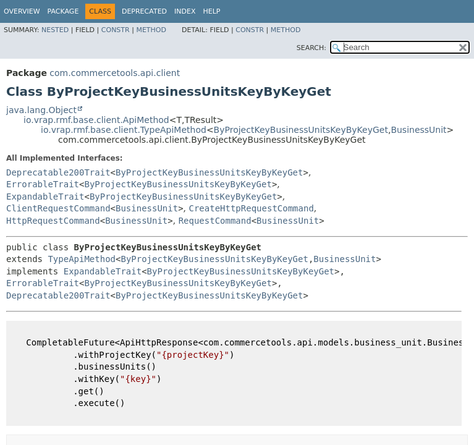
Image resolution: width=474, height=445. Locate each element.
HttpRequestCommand (53, 221)
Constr (115, 30)
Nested (55, 30)
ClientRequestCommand (58, 208)
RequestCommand (215, 221)
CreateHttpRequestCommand (251, 208)
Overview (22, 11)
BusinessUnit (418, 130)
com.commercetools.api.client (114, 73)
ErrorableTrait (42, 184)
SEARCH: (311, 48)
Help (212, 11)
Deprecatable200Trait (58, 172)
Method (151, 30)
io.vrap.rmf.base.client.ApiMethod (96, 120)
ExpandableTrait (45, 196)
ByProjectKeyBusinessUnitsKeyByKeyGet (301, 130)
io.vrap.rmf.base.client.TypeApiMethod (123, 130)
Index (184, 11)
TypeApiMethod (82, 259)
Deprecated (144, 11)
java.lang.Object (41, 110)
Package (63, 11)
